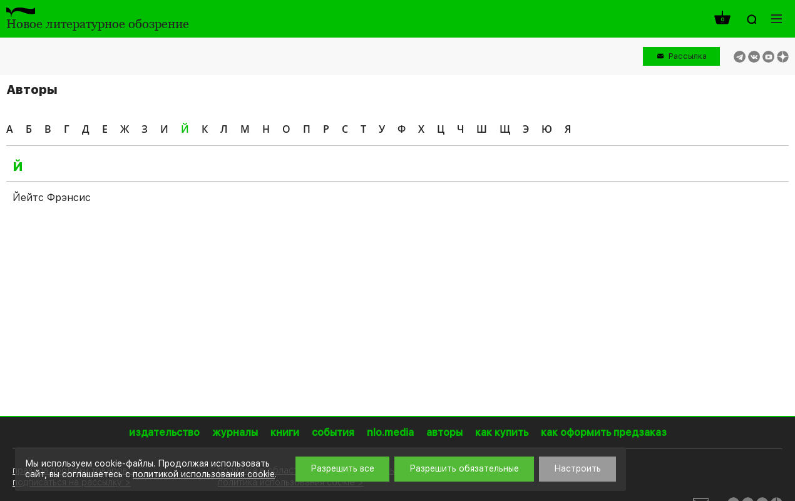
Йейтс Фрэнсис (52, 198)
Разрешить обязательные (464, 468)
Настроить (577, 468)
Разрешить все (342, 468)
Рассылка (688, 56)
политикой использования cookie (204, 474)
